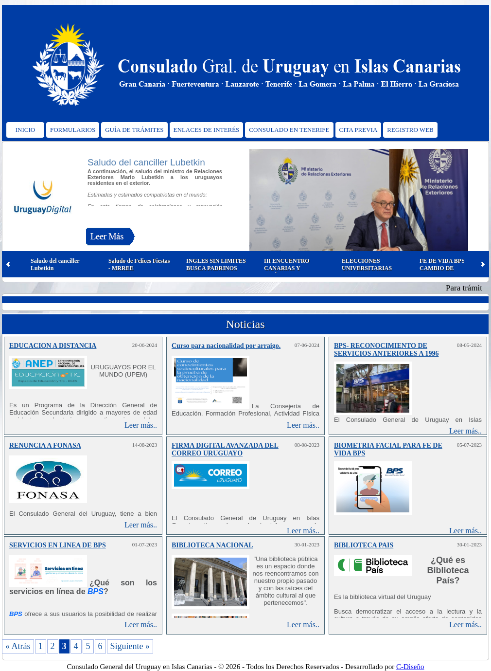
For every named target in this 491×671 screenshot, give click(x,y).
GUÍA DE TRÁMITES (134, 129)
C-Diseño (410, 667)
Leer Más (110, 238)
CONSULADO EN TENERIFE (289, 129)
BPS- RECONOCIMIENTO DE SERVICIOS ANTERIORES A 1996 (386, 349)
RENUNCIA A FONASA (45, 445)
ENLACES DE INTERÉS (207, 129)
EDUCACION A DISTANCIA (52, 345)
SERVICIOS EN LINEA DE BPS (57, 545)
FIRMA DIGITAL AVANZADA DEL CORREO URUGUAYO (225, 449)
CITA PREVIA (358, 129)
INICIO (25, 129)
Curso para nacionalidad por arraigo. (226, 345)
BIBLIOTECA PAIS (363, 545)
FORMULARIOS (72, 129)
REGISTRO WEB (410, 129)
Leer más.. (140, 425)
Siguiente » (130, 646)
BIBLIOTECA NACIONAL (212, 545)
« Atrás (18, 646)
